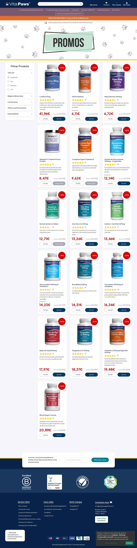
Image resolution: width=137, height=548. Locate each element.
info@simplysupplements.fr (104, 506)
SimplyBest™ (74, 506)
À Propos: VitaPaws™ (88, 10)
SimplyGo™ (74, 509)
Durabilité (47, 512)
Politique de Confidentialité (27, 525)
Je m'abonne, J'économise (52, 509)
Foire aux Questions (103, 10)
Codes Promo (49, 516)
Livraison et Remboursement (27, 512)
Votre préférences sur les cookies (29, 519)
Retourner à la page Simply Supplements (69, 13)
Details (45, 119)
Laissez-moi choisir (111, 543)
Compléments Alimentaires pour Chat (57, 10)
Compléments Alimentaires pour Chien (31, 10)
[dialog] (115, 538)
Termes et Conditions (25, 522)
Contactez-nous (24, 509)
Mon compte (22, 506)
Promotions (75, 10)
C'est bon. (129, 543)
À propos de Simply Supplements (55, 506)
